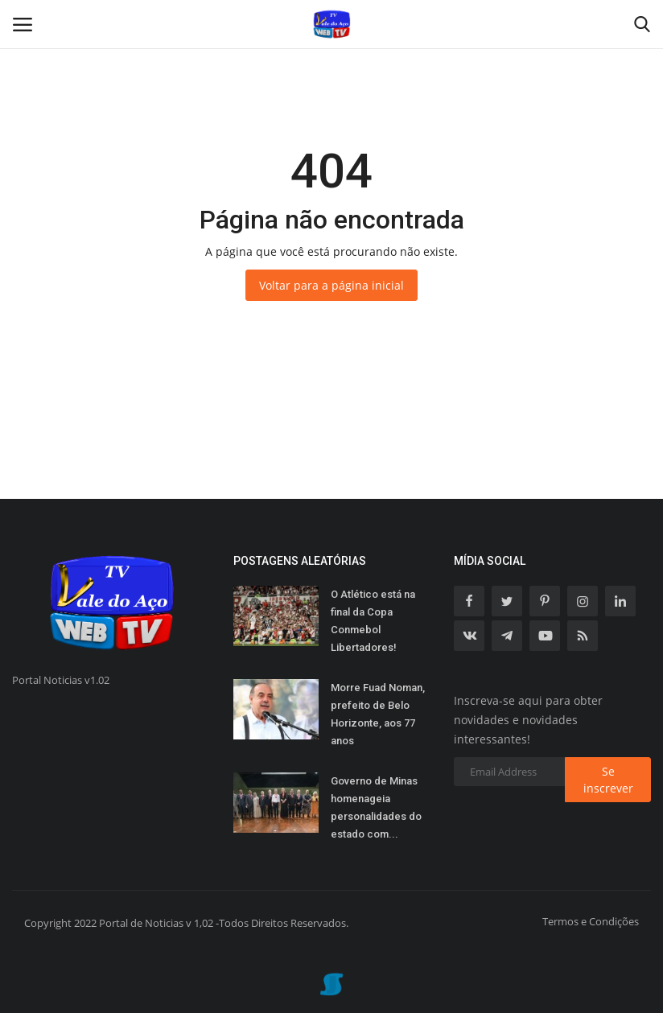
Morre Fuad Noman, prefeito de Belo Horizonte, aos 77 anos (378, 714)
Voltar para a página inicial (331, 285)
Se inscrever (608, 780)
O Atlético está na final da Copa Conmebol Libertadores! (373, 620)
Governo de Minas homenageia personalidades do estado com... (376, 807)
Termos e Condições (590, 921)
